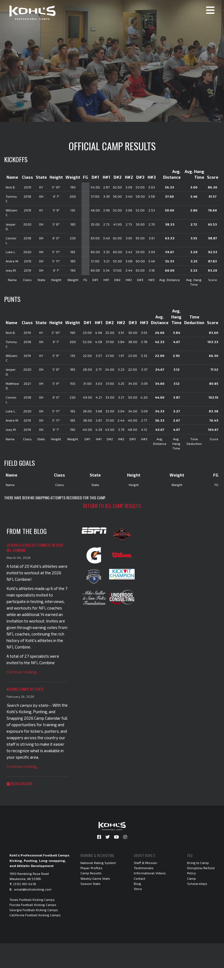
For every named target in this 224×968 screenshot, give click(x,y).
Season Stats (90, 883)
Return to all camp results (112, 505)
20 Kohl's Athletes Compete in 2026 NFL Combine (35, 547)
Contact (139, 878)
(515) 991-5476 (24, 884)
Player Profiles (91, 868)
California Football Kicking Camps (35, 915)
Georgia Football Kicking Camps (33, 910)
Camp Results (91, 873)
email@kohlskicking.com (32, 889)
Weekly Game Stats (95, 878)
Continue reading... (23, 671)
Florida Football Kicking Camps (32, 905)
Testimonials (144, 868)
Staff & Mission (145, 863)
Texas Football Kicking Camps (32, 899)
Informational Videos (150, 873)
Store (138, 889)
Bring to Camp (198, 863)
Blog (137, 883)
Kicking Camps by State (25, 689)
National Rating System (98, 863)
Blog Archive (20, 783)
